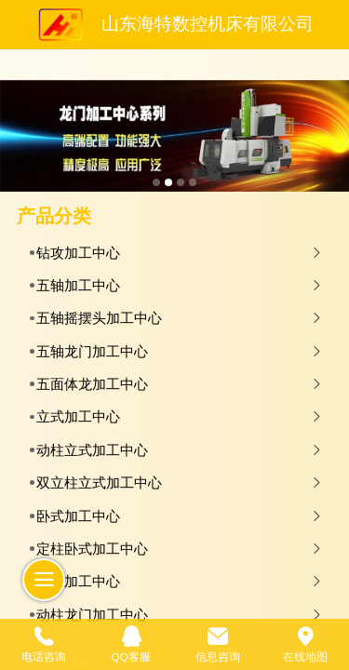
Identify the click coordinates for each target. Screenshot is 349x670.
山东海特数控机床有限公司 (207, 24)
